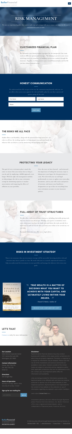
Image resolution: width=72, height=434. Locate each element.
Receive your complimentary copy (46, 312)
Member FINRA (28, 429)
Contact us (5, 341)
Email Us (4, 375)
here (45, 399)
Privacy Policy (56, 429)
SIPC (35, 429)
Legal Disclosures (44, 429)
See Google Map (7, 382)
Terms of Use (66, 429)
